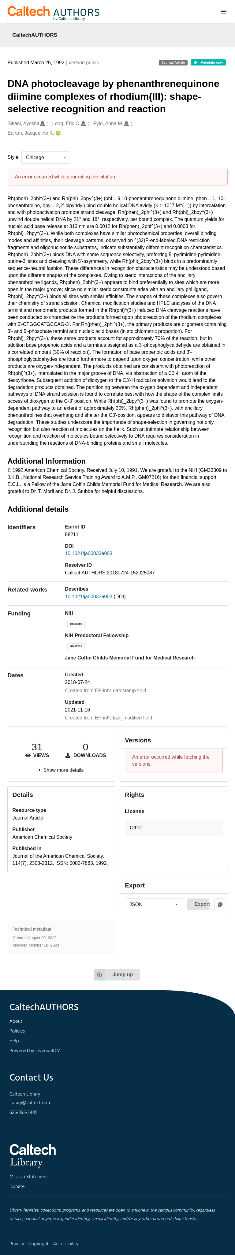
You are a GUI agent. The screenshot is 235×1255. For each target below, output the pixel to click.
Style (13, 157)
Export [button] (202, 904)
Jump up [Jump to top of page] (113, 974)
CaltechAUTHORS (35, 35)
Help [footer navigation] (14, 1041)
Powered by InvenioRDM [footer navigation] (35, 1051)
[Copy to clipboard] (220, 904)
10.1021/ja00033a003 (88, 553)
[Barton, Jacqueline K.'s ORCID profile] (57, 133)
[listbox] (45, 157)
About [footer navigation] (15, 1021)
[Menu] (224, 12)
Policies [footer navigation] (17, 1031)
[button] (174, 828)
